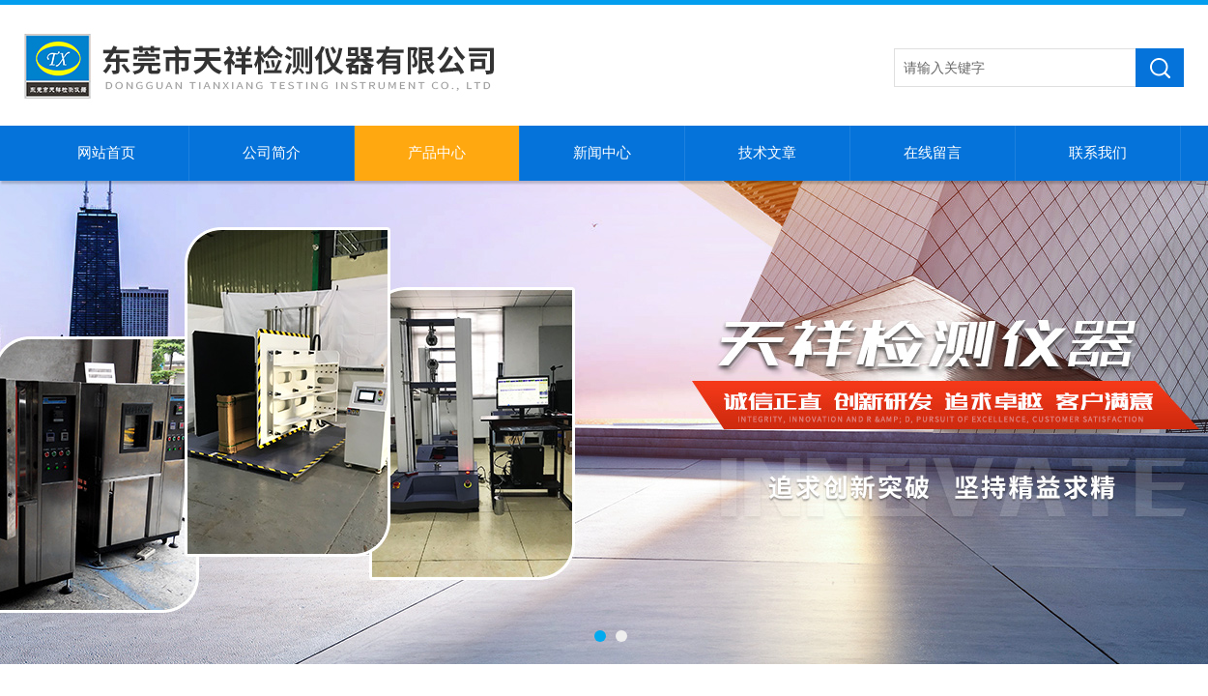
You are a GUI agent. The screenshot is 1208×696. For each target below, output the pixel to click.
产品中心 (437, 152)
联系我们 (1098, 152)
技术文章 (767, 152)
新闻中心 (602, 152)
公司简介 (272, 152)
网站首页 (106, 152)
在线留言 (933, 152)
